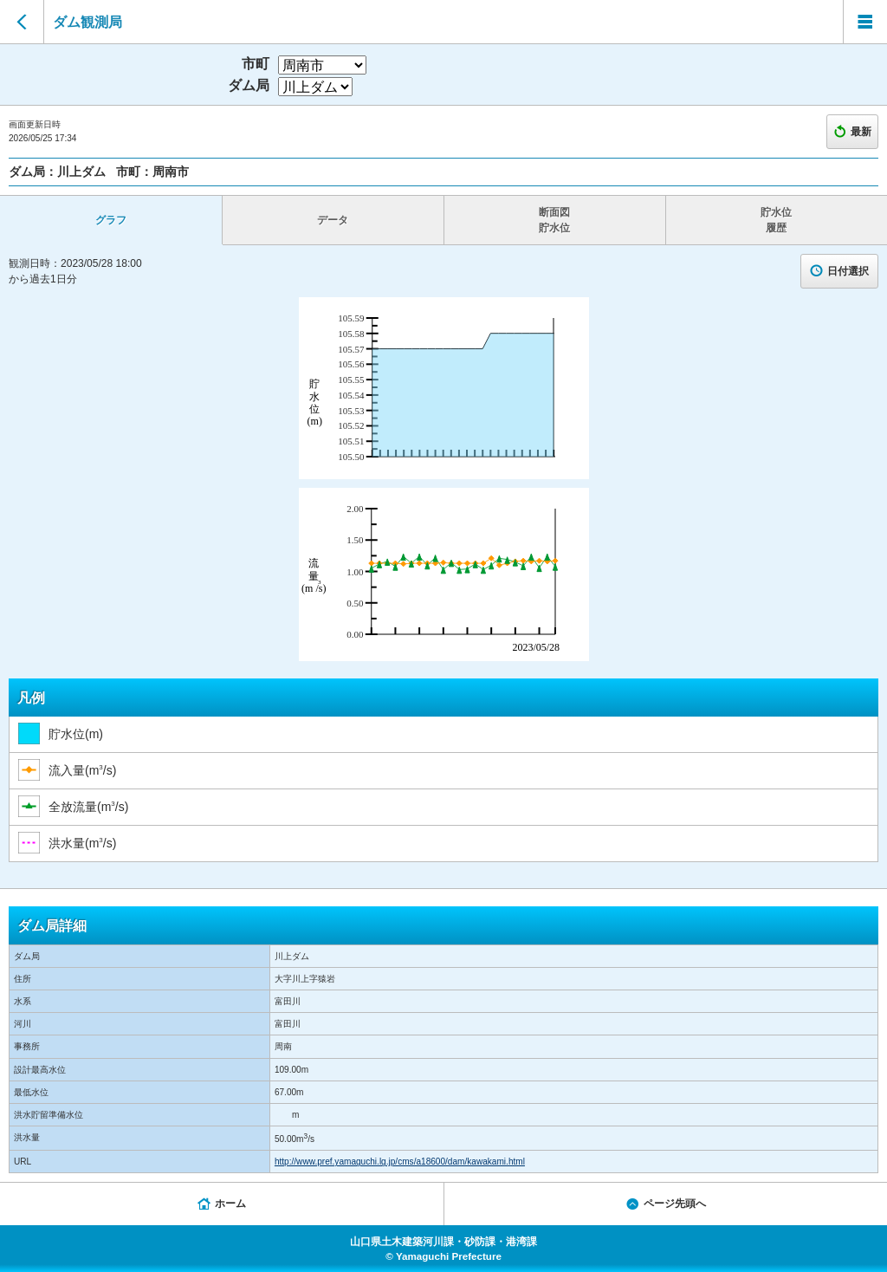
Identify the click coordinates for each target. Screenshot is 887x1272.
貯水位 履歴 (776, 220)
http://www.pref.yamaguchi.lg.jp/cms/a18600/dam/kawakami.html (400, 1161)
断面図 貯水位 (554, 220)
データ (332, 220)
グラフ (110, 220)
